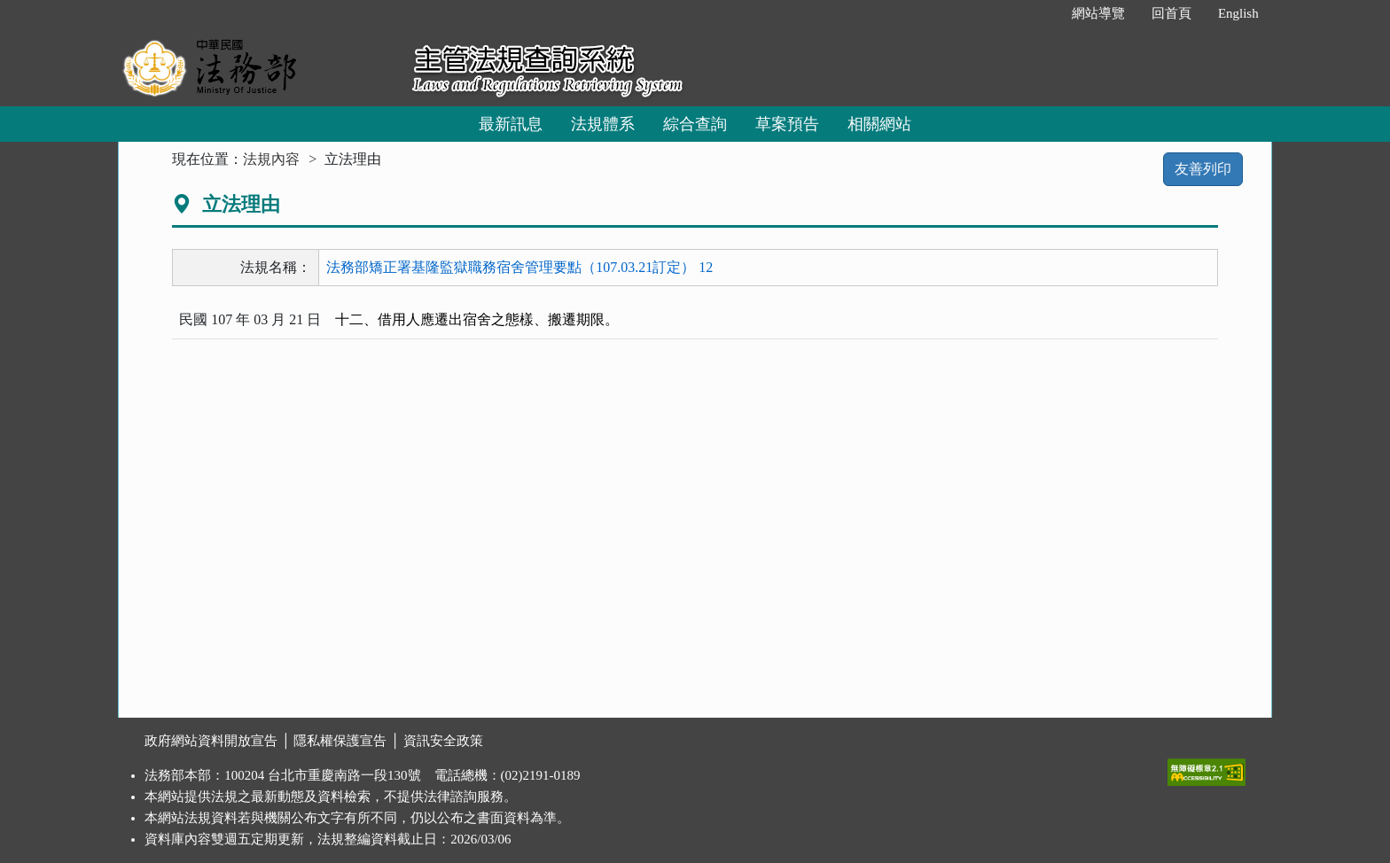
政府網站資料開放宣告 (210, 741)
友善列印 (1203, 168)
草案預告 (787, 124)
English (1238, 13)
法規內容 (271, 159)
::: (1039, 13)
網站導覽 (1098, 13)
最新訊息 (511, 124)
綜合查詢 (695, 124)
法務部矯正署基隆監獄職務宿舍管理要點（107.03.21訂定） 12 (519, 267)
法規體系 (603, 124)
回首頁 (1171, 13)
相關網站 (879, 124)
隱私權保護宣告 (340, 741)
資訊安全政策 (443, 741)
